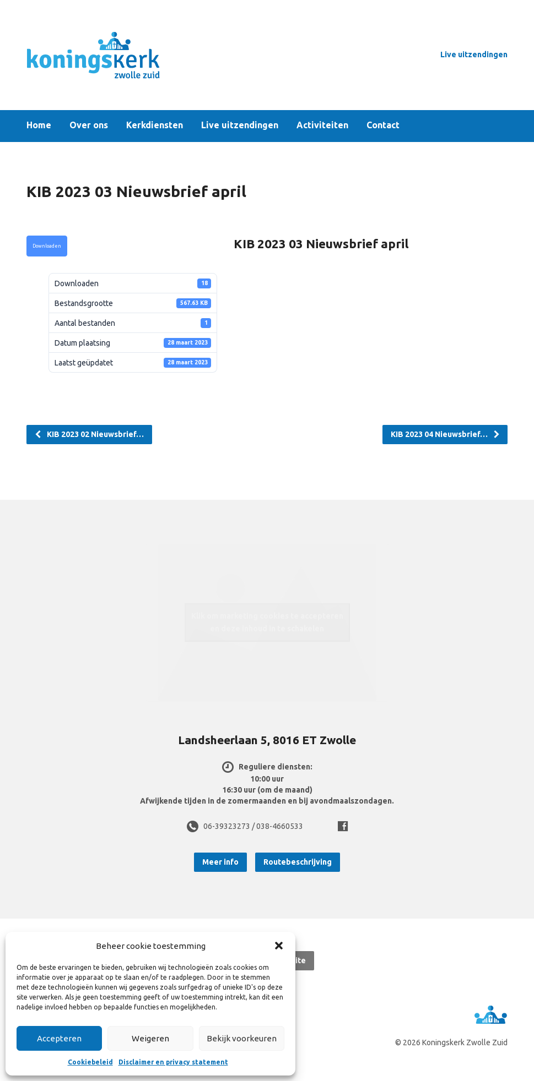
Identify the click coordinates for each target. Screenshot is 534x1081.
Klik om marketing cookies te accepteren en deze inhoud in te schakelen (267, 622)
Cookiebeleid (90, 1062)
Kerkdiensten (154, 125)
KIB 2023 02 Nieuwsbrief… (89, 434)
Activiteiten (322, 125)
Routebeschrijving (297, 862)
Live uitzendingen (474, 54)
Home (38, 125)
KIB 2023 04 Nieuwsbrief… (445, 434)
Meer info (220, 862)
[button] (278, 945)
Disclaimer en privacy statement (173, 1062)
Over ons (88, 125)
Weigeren (150, 1038)
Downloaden (47, 246)
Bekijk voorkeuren (242, 1038)
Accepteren (59, 1038)
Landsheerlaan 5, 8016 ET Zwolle (267, 739)
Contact (383, 125)
